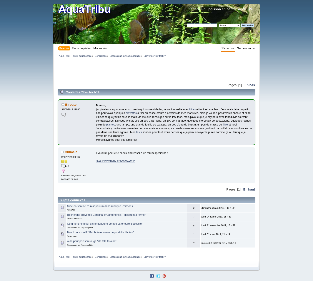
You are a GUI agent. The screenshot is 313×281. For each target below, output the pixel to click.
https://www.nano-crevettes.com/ (115, 160)
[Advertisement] (137, 70)
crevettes (131, 113)
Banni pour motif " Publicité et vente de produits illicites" (100, 232)
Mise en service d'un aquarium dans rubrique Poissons (100, 206)
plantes (110, 124)
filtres (192, 109)
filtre (225, 124)
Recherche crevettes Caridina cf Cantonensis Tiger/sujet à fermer (106, 214)
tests (139, 132)
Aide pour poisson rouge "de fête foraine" (92, 241)
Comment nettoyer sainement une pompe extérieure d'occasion (105, 223)
